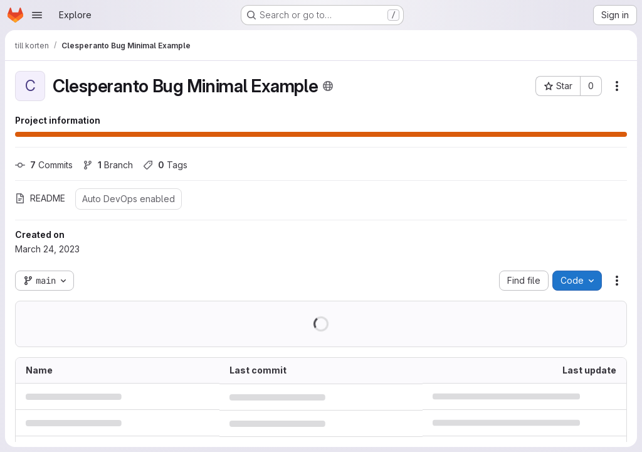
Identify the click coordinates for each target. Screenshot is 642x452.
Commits (44, 164)
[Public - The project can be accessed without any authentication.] (328, 86)
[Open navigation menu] (37, 15)
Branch (108, 164)
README (40, 198)
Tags (165, 164)
